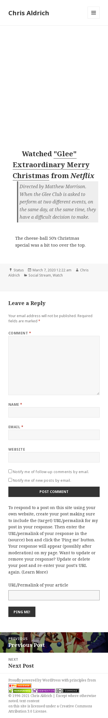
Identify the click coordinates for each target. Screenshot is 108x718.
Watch (58, 275)
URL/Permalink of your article (38, 585)
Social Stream (40, 275)
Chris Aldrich (28, 12)
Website (16, 449)
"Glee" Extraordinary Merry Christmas (51, 164)
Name (15, 404)
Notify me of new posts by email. (42, 480)
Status (19, 270)
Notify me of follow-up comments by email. (51, 471)
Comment (19, 333)
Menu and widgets (94, 18)
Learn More (34, 572)
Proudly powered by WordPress (35, 680)
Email (15, 426)
